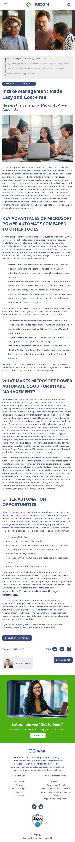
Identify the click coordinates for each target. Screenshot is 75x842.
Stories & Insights (19, 788)
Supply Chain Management (55, 799)
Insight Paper (12, 83)
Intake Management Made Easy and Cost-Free (26, 59)
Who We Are (19, 781)
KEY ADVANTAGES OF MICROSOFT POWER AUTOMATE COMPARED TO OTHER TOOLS (38, 64)
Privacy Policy (19, 796)
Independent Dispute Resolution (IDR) (55, 788)
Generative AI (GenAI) (56, 785)
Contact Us (37, 735)
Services (19, 785)
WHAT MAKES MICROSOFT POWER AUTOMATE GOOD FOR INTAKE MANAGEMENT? (37, 69)
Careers (19, 792)
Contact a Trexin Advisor (17, 638)
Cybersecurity (56, 781)
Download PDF (63, 660)
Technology (18, 649)
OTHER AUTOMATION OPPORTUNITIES (21, 74)
